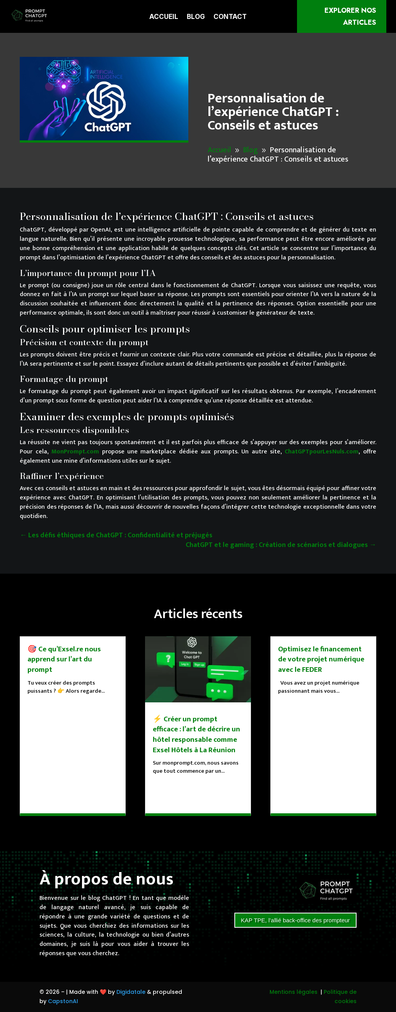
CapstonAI (63, 1001)
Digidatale (130, 992)
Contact (230, 17)
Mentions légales (293, 992)
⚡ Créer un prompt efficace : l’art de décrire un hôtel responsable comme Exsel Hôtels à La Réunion (196, 734)
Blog (196, 17)
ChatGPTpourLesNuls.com (321, 451)
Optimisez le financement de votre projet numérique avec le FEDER (321, 659)
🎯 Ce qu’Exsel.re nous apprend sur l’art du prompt (64, 659)
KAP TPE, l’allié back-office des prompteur (295, 920)
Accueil (163, 17)
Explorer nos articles (350, 16)
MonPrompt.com (75, 451)
